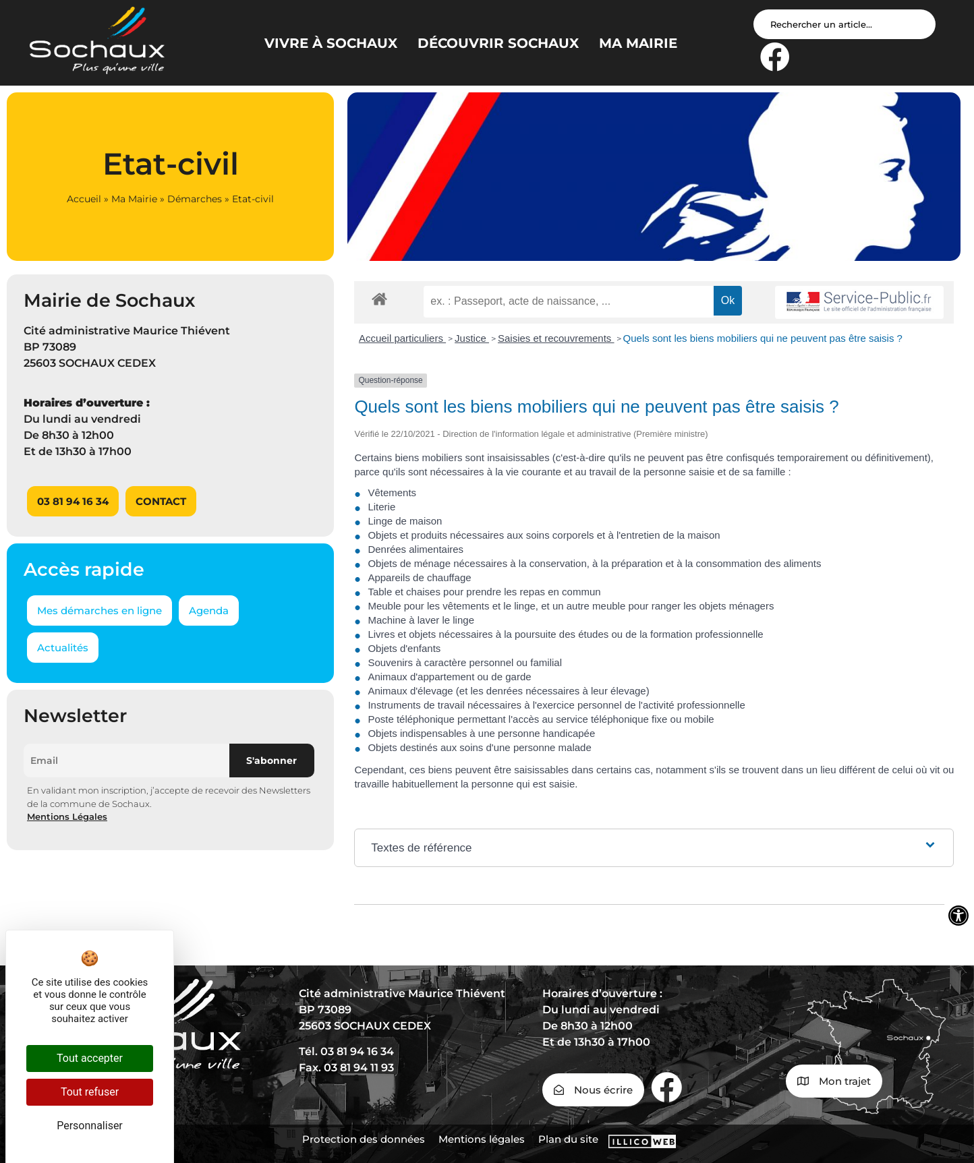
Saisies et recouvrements (556, 338)
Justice (472, 338)
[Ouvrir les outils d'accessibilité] (958, 915)
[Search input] (844, 24)
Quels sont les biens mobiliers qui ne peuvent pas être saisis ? (763, 338)
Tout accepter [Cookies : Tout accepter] (90, 1058)
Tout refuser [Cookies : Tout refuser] (90, 1091)
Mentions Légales (67, 816)
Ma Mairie (134, 198)
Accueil (84, 198)
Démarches (194, 198)
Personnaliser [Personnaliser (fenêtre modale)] (90, 1125)
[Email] (126, 760)
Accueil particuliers (402, 338)
